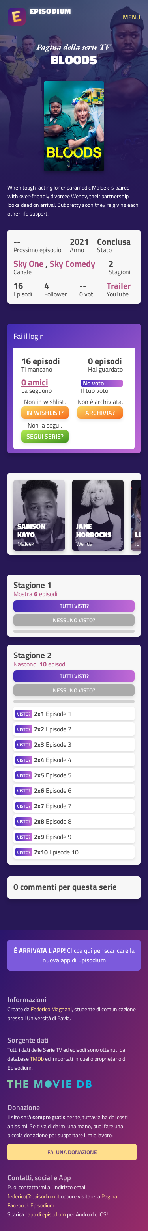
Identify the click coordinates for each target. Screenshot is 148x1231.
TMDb (37, 1058)
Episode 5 (52, 775)
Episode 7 (52, 806)
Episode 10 (56, 852)
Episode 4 (52, 759)
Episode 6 (52, 790)
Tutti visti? (74, 606)
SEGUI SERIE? (45, 436)
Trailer (119, 285)
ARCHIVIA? (100, 412)
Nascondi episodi (40, 664)
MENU (131, 17)
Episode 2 (52, 729)
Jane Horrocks (93, 531)
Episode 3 (52, 744)
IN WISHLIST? (45, 412)
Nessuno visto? (74, 620)
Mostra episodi (35, 594)
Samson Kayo (32, 531)
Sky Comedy (72, 263)
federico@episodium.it (33, 1196)
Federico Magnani (51, 1009)
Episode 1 (52, 713)
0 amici (34, 382)
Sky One (28, 263)
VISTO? (23, 713)
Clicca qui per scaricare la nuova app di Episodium (74, 955)
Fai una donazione (72, 1152)
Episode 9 (52, 836)
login (36, 336)
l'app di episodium (45, 1214)
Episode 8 (52, 821)
